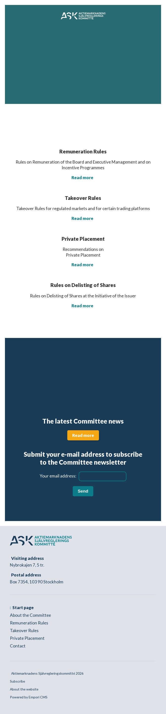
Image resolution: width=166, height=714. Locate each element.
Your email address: (58, 475)
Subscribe (17, 681)
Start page (23, 607)
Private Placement (27, 638)
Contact (17, 645)
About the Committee (30, 615)
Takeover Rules (24, 630)
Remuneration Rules (29, 622)
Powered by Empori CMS (28, 697)
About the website (24, 689)
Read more (82, 177)
